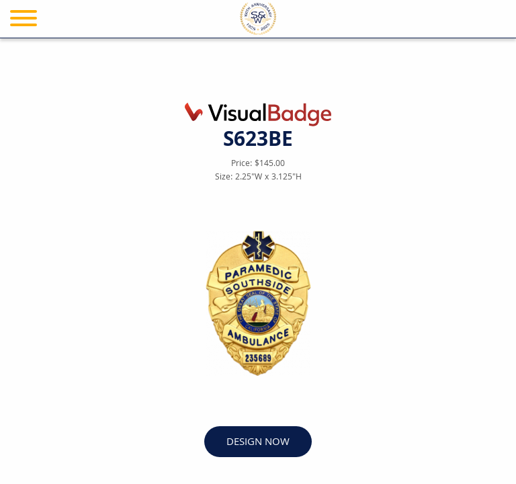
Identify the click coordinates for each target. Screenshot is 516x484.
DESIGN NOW (258, 442)
